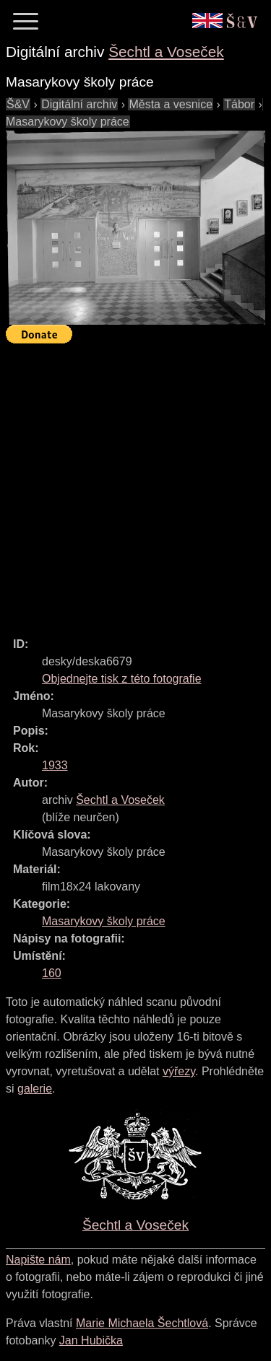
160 (51, 973)
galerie (34, 1088)
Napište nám (38, 1259)
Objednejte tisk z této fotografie (122, 679)
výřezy (179, 1071)
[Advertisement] (135, 484)
